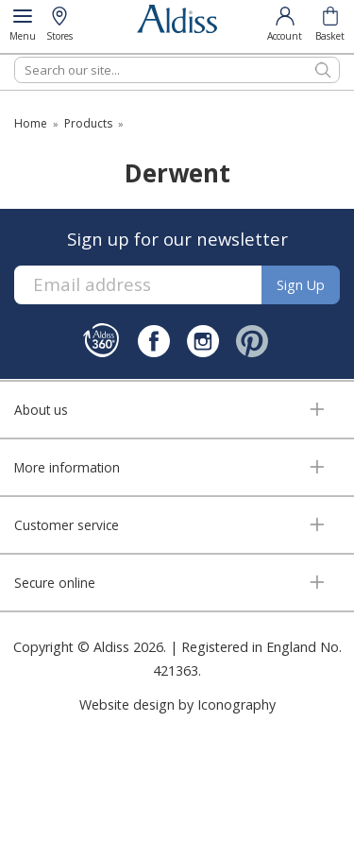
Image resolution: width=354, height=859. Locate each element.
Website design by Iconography (177, 704)
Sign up (301, 285)
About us (41, 410)
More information (67, 467)
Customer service (66, 525)
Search (14, 56)
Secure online (54, 583)
